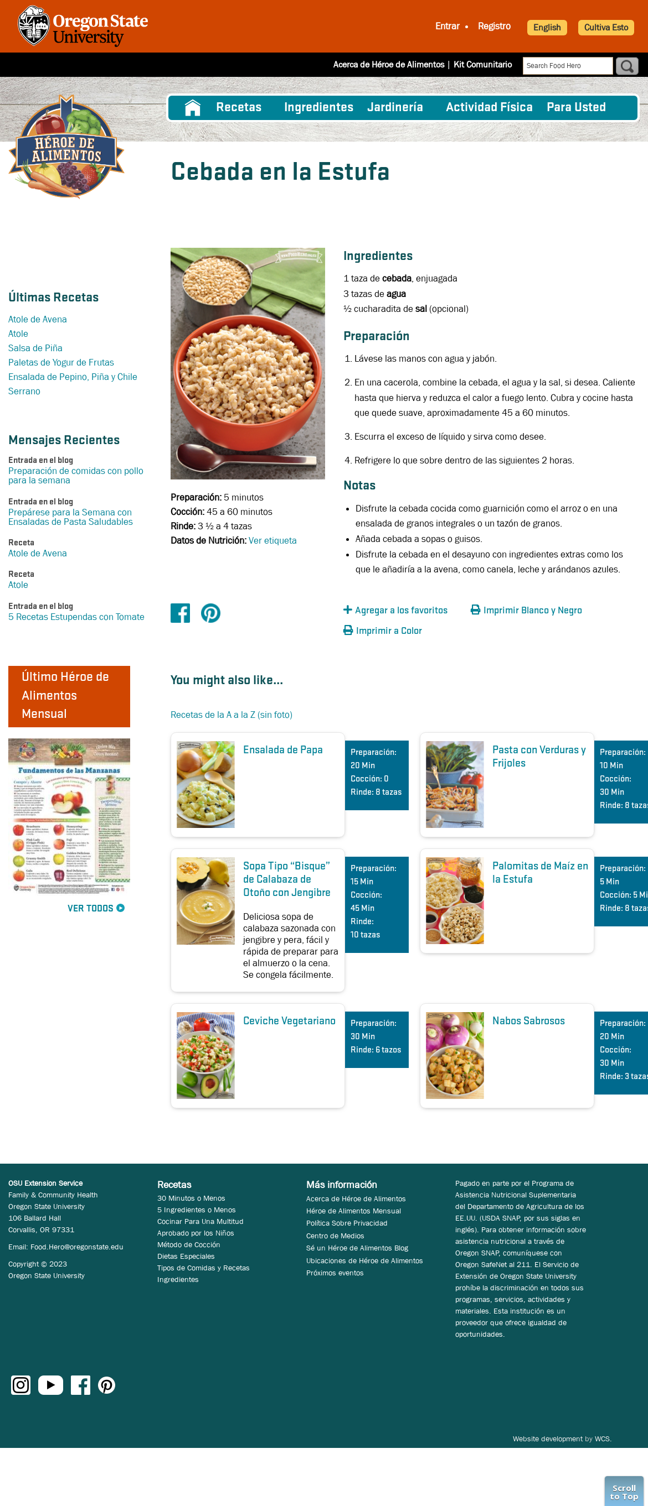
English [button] (547, 27)
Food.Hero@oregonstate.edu (77, 1247)
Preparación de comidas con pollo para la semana (75, 475)
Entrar (447, 26)
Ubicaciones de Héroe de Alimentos (364, 1260)
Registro (494, 26)
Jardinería (395, 107)
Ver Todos (91, 909)
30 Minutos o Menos (191, 1198)
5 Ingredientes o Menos (196, 1210)
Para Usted (576, 107)
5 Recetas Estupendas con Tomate (76, 617)
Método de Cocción (188, 1244)
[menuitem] (192, 107)
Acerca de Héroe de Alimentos (388, 64)
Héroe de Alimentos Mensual (353, 1211)
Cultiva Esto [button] (606, 27)
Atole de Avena (37, 319)
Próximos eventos (335, 1273)
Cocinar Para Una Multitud (200, 1221)
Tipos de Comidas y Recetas (203, 1268)
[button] (404, 610)
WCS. (603, 1439)
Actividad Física (489, 107)
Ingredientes (318, 107)
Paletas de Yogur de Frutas (61, 362)
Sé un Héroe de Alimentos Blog (357, 1248)
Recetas (238, 107)
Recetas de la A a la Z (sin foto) (231, 715)
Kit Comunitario (483, 64)
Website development (548, 1439)
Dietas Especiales (186, 1256)
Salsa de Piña (35, 348)
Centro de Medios (335, 1236)
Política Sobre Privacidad (347, 1223)
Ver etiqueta (273, 540)
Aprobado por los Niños (195, 1233)
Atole (18, 334)
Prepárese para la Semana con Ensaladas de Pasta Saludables (70, 517)
